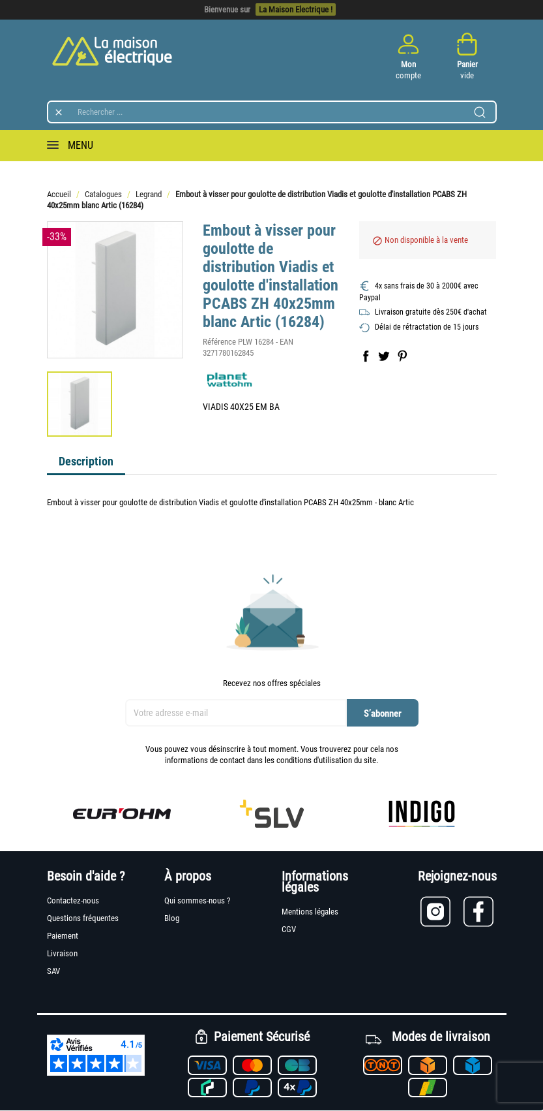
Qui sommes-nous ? (197, 900)
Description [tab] (86, 461)
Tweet (383, 355)
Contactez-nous (73, 900)
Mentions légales (310, 911)
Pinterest (402, 355)
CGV (289, 929)
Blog (171, 918)
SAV (53, 971)
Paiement (62, 936)
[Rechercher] (272, 112)
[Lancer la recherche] (480, 112)
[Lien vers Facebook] (480, 911)
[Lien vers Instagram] (441, 911)
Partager (365, 355)
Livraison (62, 953)
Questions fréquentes (83, 918)
